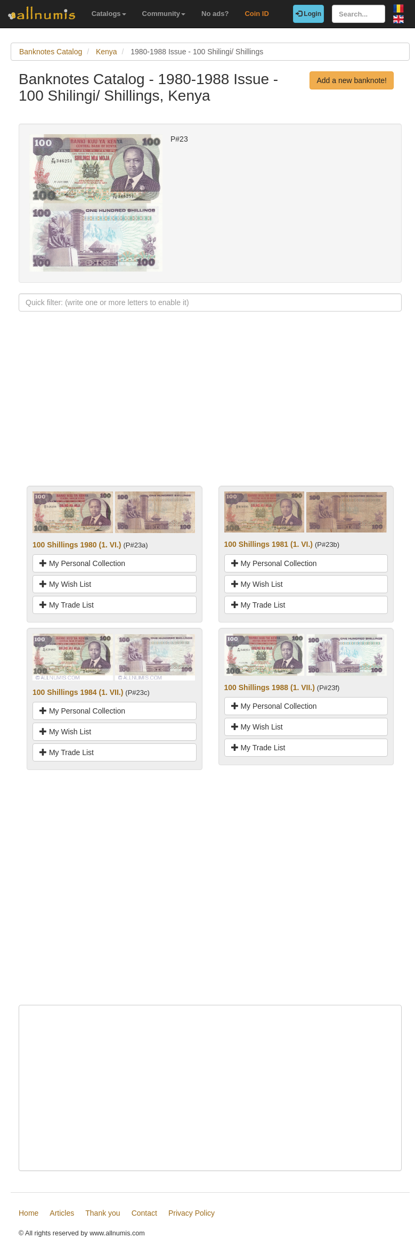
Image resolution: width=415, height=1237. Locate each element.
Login (308, 14)
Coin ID (257, 14)
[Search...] (358, 14)
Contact (144, 1213)
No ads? (215, 14)
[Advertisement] (210, 411)
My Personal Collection (82, 563)
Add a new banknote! (351, 80)
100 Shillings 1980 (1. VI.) (76, 544)
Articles (62, 1213)
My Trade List (66, 605)
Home (28, 1213)
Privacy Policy (191, 1213)
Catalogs (109, 14)
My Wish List (65, 584)
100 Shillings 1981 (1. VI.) (268, 544)
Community (164, 14)
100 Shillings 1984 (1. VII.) (77, 692)
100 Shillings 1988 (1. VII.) (269, 687)
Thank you (102, 1213)
